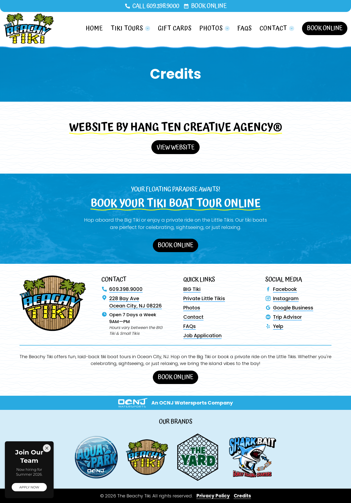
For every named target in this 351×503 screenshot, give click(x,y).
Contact (193, 317)
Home (94, 28)
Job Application (202, 335)
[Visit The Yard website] (197, 457)
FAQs (244, 28)
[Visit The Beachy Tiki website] (147, 457)
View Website (175, 147)
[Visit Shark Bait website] (252, 457)
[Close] (47, 448)
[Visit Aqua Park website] (96, 457)
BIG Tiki (192, 289)
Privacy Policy (213, 496)
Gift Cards (175, 28)
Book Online (209, 6)
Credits (242, 496)
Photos (191, 307)
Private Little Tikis (204, 298)
